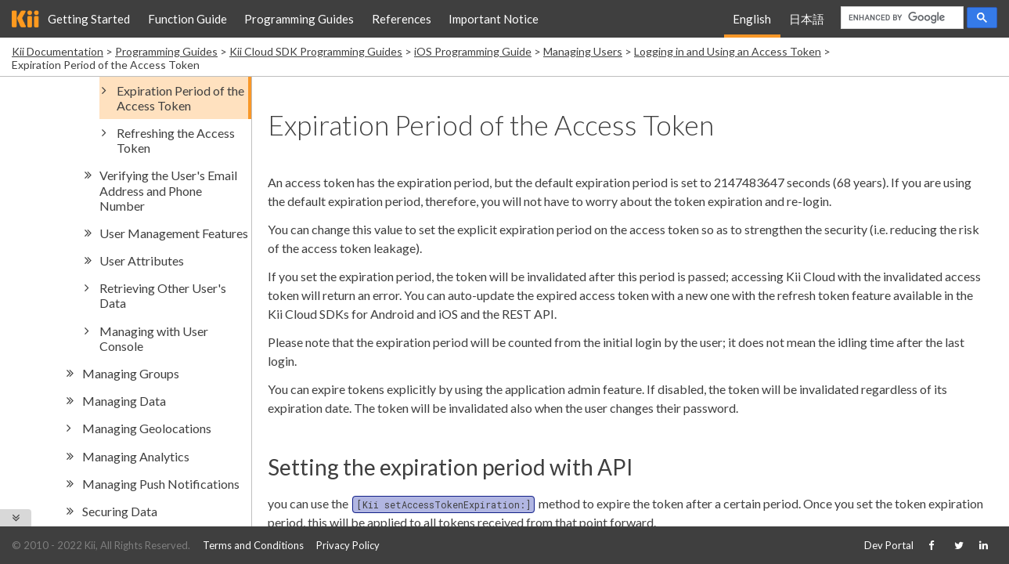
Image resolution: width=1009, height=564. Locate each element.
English (752, 19)
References (401, 19)
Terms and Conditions (253, 545)
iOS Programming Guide (473, 51)
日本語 (806, 19)
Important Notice (494, 19)
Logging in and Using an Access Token (727, 51)
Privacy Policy (348, 545)
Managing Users (582, 51)
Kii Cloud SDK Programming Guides (315, 51)
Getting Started (89, 19)
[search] (901, 18)
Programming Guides (299, 19)
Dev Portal (889, 545)
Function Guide (187, 19)
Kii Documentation (57, 51)
